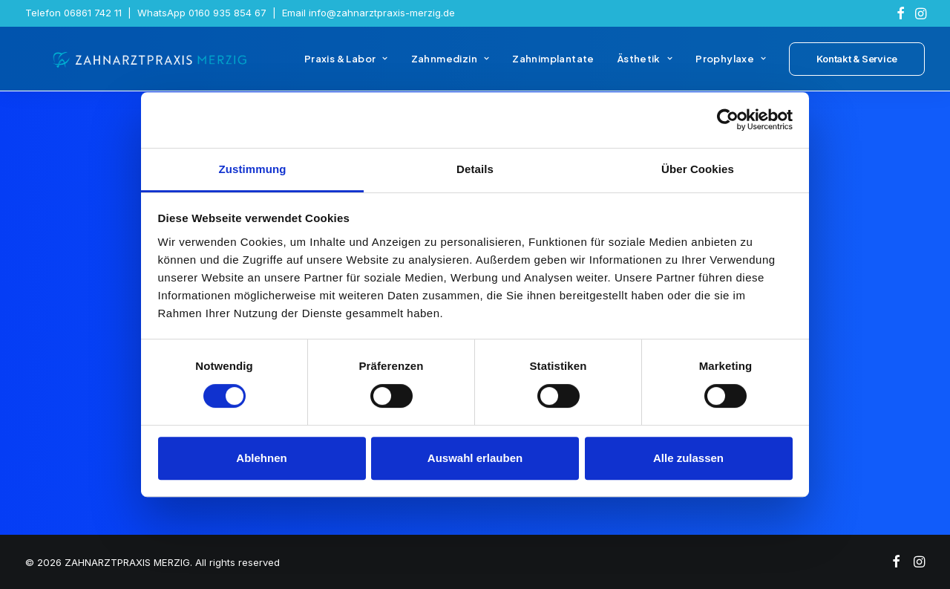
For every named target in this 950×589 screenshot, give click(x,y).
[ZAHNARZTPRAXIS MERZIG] (139, 65)
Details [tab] (475, 169)
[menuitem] (900, 13)
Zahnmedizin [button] (450, 65)
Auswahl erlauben (475, 458)
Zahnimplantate (553, 65)
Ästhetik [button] (645, 65)
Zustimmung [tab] (252, 169)
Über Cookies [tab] (697, 169)
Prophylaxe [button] (730, 65)
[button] (900, 13)
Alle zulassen (688, 458)
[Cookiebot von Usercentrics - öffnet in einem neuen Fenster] (728, 119)
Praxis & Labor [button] (346, 65)
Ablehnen (261, 458)
